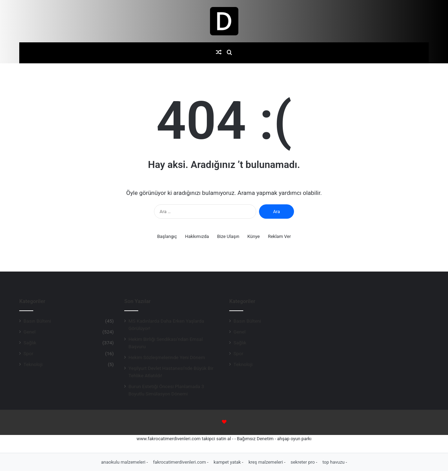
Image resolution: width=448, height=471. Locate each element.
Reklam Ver (279, 236)
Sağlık (29, 342)
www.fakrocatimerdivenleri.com (168, 438)
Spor (28, 353)
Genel (29, 332)
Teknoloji (33, 364)
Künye (253, 236)
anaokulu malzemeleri (124, 462)
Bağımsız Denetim (255, 438)
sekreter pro (303, 462)
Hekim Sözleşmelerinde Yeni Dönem (166, 357)
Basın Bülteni (37, 321)
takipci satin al (216, 438)
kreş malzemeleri (266, 462)
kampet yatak (228, 462)
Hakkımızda (197, 236)
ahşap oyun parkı (294, 438)
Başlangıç (167, 236)
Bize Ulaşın (228, 236)
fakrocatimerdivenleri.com (180, 462)
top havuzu (334, 462)
